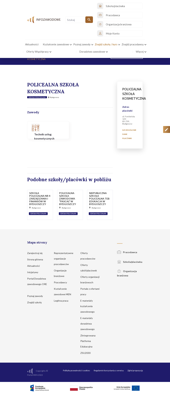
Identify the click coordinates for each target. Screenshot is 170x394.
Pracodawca (127, 252)
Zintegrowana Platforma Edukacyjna (88, 341)
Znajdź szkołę (36, 302)
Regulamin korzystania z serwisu (109, 370)
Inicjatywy (34, 272)
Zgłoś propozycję (135, 370)
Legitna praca (61, 300)
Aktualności (35, 265)
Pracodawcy (62, 282)
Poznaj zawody (36, 296)
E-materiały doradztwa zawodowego (89, 324)
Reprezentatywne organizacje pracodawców (63, 259)
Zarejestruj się (36, 253)
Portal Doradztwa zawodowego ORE (37, 284)
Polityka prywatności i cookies (76, 370)
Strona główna (36, 259)
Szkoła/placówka (129, 261)
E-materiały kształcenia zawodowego (89, 306)
